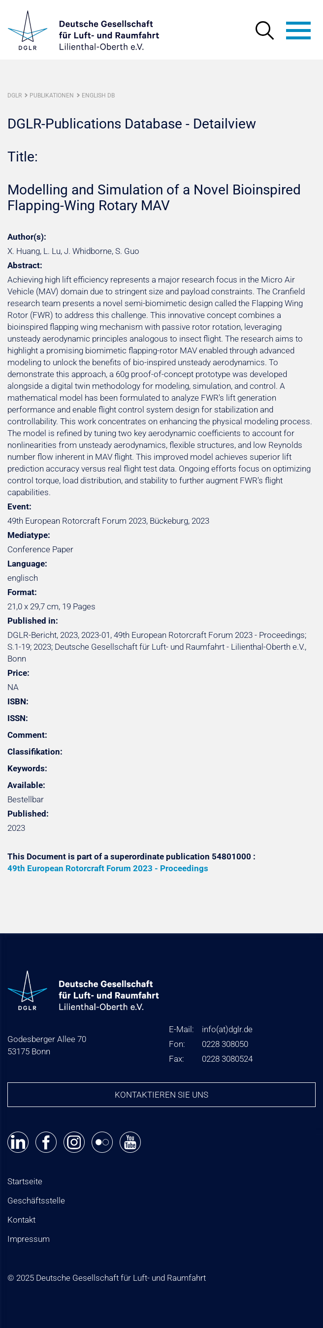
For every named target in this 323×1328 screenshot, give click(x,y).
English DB (98, 95)
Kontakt (21, 1220)
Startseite (24, 1181)
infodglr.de (227, 1029)
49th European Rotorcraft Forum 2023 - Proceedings (107, 868)
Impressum (28, 1239)
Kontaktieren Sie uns (161, 1095)
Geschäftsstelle (36, 1200)
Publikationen (52, 95)
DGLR (14, 95)
